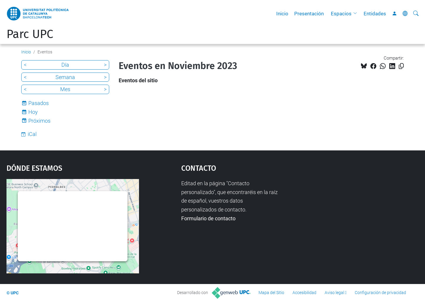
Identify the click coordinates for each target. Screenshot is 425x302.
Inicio (282, 14)
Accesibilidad (304, 292)
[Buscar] (416, 13)
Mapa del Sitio (271, 292)
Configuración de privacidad (380, 292)
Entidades (375, 14)
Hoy (33, 112)
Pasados (38, 103)
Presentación (309, 14)
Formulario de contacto (208, 218)
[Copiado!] (401, 66)
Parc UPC (29, 34)
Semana (65, 77)
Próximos (39, 121)
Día (65, 65)
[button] (356, 13)
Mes (65, 89)
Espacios (341, 14)
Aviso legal (334, 292)
